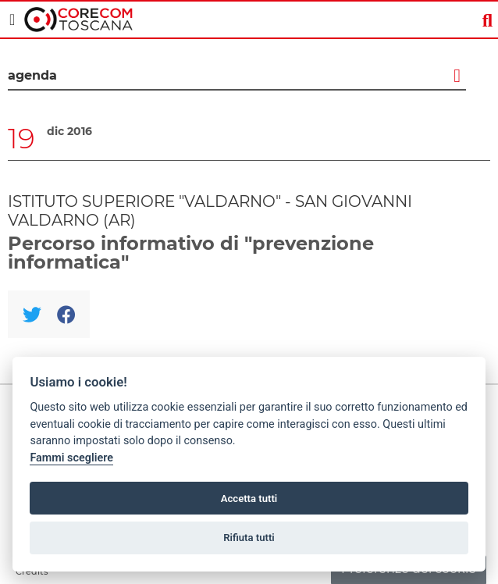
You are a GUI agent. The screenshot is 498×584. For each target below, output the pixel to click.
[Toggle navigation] (12, 19)
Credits (32, 571)
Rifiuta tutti (249, 537)
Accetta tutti (249, 498)
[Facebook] (66, 314)
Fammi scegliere (71, 458)
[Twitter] (32, 314)
